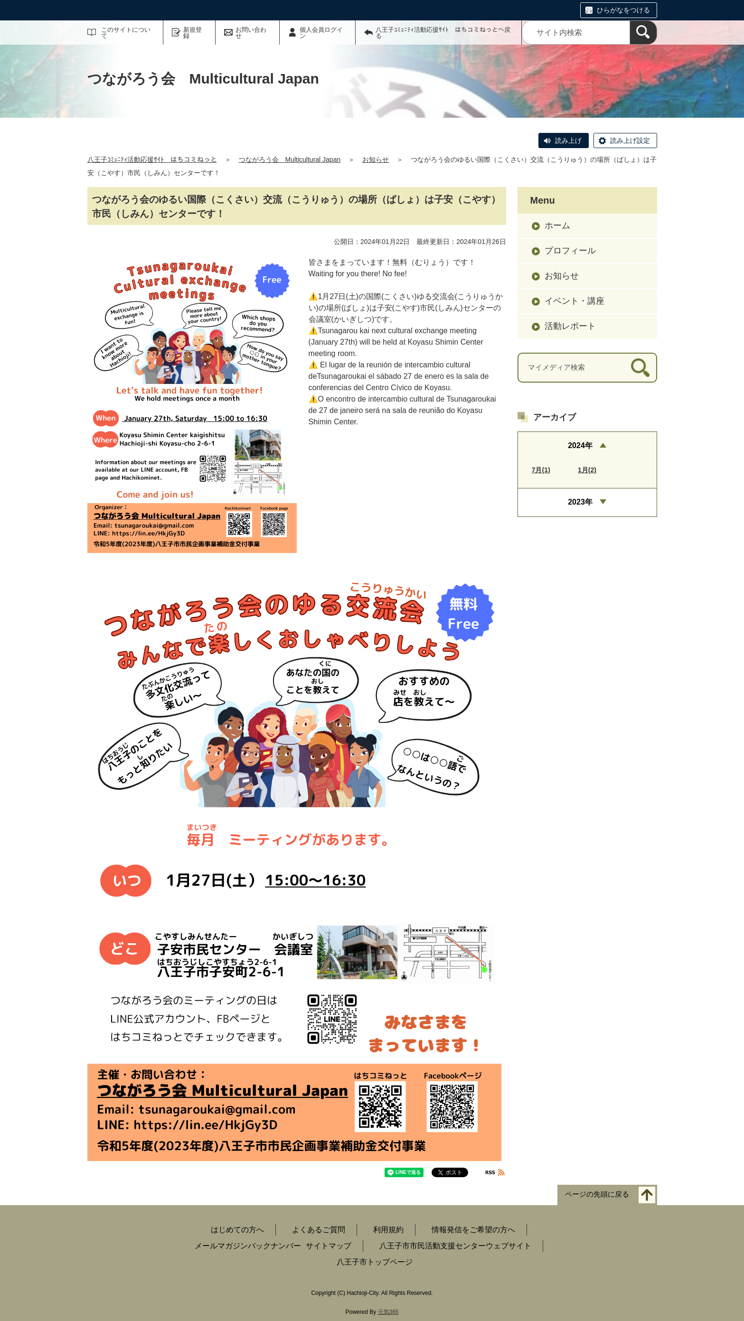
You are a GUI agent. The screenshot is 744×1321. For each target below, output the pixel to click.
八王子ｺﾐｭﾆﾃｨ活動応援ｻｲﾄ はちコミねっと (152, 159)
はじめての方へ (237, 1230)
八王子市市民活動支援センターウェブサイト (455, 1246)
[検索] (643, 32)
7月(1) (541, 470)
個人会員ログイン (321, 32)
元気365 (388, 1312)
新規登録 (192, 32)
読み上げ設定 (630, 140)
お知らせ (375, 159)
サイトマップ (328, 1246)
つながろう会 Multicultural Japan (290, 159)
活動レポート (570, 326)
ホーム (557, 225)
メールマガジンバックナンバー (248, 1246)
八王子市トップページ (375, 1262)
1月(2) (587, 470)
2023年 (580, 502)
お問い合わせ (250, 32)
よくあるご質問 (318, 1230)
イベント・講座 (574, 301)
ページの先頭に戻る (597, 1194)
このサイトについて (126, 32)
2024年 (580, 445)
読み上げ (568, 140)
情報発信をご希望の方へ (473, 1230)
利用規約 (388, 1230)
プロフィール (570, 250)
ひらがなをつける (623, 10)
